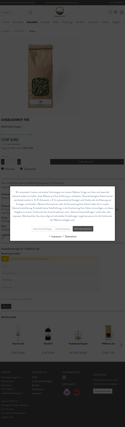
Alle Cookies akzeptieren (83, 228)
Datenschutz (69, 236)
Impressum (54, 236)
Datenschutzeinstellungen (42, 228)
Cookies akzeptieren (63, 228)
